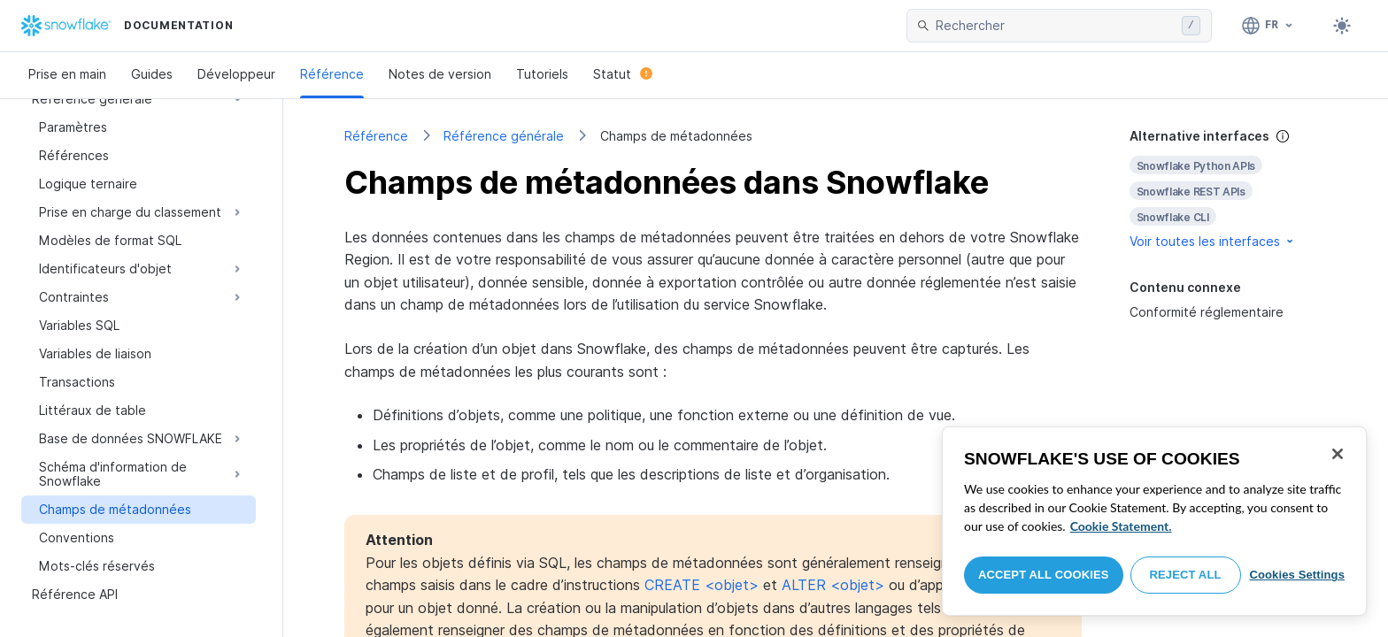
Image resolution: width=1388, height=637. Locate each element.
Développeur (236, 73)
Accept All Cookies (1043, 574)
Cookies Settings (1297, 574)
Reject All (1186, 574)
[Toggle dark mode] (1342, 25)
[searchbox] (1055, 26)
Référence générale (503, 135)
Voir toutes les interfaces (1213, 241)
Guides (152, 73)
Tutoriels (542, 73)
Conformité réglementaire (1207, 311)
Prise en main (67, 73)
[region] (1154, 521)
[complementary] (1229, 188)
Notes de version (440, 73)
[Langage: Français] (1268, 25)
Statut (622, 73)
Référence (332, 73)
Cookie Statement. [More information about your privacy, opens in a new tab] (1121, 525)
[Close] (1337, 453)
